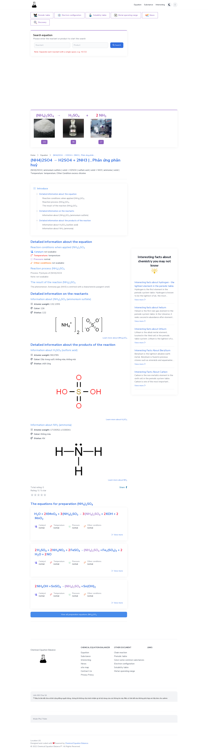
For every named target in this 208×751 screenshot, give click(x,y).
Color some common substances (129, 660)
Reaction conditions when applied (63, 198)
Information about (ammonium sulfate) (65, 215)
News (83, 663)
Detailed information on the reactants (56, 211)
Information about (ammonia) (57, 228)
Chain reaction (120, 652)
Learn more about (115, 338)
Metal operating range (124, 671)
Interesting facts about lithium (150, 329)
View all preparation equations (79, 614)
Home (33, 155)
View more (117, 534)
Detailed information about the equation (58, 194)
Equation (137, 4)
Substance (148, 4)
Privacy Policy (87, 674)
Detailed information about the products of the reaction (65, 220)
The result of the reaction (59, 205)
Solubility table (121, 667)
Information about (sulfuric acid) (60, 224)
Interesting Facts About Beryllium (152, 350)
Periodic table (120, 656)
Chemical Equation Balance (76, 743)
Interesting (160, 4)
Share (123, 487)
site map (85, 667)
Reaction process (55, 202)
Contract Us (86, 671)
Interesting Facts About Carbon (151, 371)
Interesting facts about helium (150, 307)
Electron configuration (124, 663)
